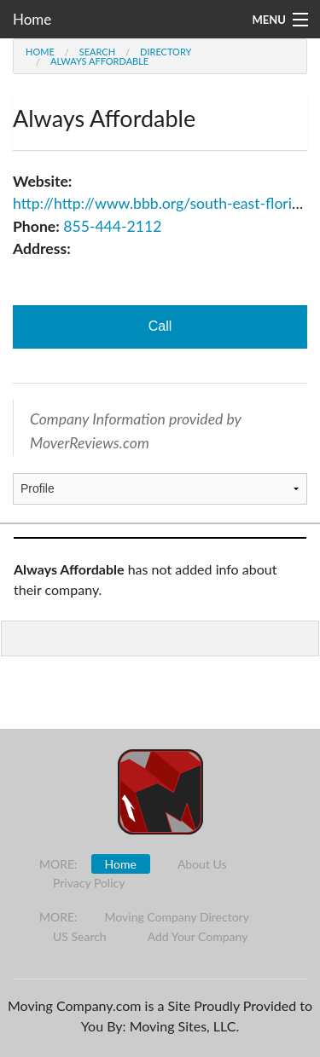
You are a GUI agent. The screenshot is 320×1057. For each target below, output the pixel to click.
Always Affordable (99, 60)
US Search (80, 936)
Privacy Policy (89, 882)
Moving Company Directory (177, 917)
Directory (165, 51)
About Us (202, 864)
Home (32, 19)
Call (160, 326)
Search (97, 51)
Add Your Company (198, 936)
